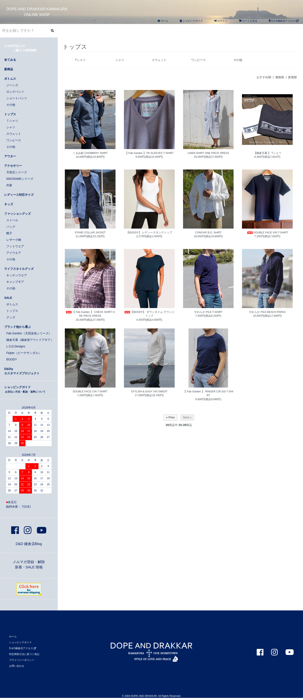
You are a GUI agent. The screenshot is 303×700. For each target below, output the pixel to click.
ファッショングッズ (17, 213)
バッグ (10, 226)
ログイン (220, 20)
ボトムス (10, 78)
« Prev (170, 417)
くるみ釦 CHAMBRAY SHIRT (90, 153)
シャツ (119, 60)
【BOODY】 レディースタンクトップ (149, 232)
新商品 (8, 69)
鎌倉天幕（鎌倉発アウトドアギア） (29, 339)
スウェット (159, 60)
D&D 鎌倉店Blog (29, 544)
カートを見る (248, 20)
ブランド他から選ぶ (17, 326)
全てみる (10, 59)
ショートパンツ (16, 98)
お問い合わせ (16, 665)
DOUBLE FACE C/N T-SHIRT (90, 391)
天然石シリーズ (16, 172)
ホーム (163, 20)
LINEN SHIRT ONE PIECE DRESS (208, 153)
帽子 (9, 233)
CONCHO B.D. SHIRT (208, 232)
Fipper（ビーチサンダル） (23, 353)
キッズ (8, 204)
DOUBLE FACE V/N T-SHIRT (267, 232)
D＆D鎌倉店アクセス (284, 20)
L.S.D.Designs (15, 346)
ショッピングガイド (24, 389)
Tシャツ (80, 60)
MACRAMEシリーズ (19, 178)
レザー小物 (13, 239)
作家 (9, 185)
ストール (12, 220)
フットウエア (15, 246)
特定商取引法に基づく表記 (24, 654)
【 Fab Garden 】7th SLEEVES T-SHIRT (149, 153)
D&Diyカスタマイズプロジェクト (22, 371)
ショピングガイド (191, 20)
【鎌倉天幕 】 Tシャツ (267, 153)
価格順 (279, 77)
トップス (10, 114)
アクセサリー (13, 165)
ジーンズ (12, 85)
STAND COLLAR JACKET (90, 232)
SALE (8, 297)
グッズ (10, 317)
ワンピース (198, 60)
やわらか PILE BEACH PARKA (267, 312)
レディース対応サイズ (19, 194)
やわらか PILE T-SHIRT (208, 312)
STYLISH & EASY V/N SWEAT (149, 391)
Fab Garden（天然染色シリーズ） (29, 333)
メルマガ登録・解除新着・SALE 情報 (29, 564)
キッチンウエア (16, 275)
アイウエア (13, 252)
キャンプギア (15, 281)
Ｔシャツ (12, 120)
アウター (10, 156)
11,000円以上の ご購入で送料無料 (20, 48)
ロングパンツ (15, 91)
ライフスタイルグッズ (19, 268)
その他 (237, 60)
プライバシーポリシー (21, 660)
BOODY (11, 359)
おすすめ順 (263, 77)
